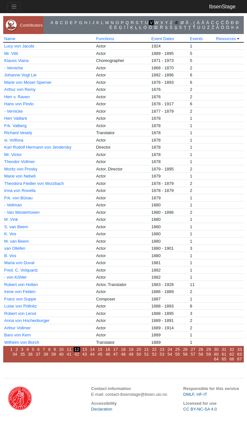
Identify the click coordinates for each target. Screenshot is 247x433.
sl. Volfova (13, 140)
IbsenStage (222, 6)
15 (100, 349)
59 (208, 354)
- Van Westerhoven (22, 212)
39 (53, 354)
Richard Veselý (18, 132)
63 (239, 354)
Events (196, 38)
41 (69, 354)
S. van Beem (16, 226)
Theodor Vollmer (19, 161)
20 (138, 349)
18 (123, 349)
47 (115, 354)
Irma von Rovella (20, 190)
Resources (226, 38)
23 (162, 349)
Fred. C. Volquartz (21, 270)
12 (77, 349)
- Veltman (13, 205)
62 (231, 354)
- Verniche (13, 67)
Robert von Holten (21, 284)
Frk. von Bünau (18, 197)
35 (22, 354)
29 (208, 349)
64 (216, 359)
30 (216, 349)
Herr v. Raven (17, 96)
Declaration (101, 409)
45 (100, 354)
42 (77, 354)
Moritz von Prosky (20, 169)
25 (177, 349)
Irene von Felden (20, 291)
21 (146, 349)
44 (92, 354)
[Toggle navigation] (14, 6)
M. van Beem (16, 241)
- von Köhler (15, 277)
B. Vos (10, 255)
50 (138, 354)
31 (224, 349)
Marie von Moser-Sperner (27, 82)
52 (154, 354)
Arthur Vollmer (17, 327)
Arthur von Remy (20, 89)
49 (131, 354)
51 (146, 354)
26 (185, 349)
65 (224, 359)
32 (231, 349)
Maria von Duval (19, 262)
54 (170, 354)
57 (193, 354)
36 (30, 354)
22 (154, 349)
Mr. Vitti (11, 53)
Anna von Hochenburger (27, 320)
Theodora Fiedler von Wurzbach (34, 183)
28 (200, 349)
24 (170, 349)
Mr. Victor (13, 154)
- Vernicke (13, 111)
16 (107, 349)
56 (185, 354)
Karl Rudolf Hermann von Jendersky (37, 147)
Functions (105, 38)
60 (216, 354)
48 (123, 354)
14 (92, 349)
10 (61, 349)
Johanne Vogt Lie (20, 75)
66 (231, 359)
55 (177, 354)
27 (193, 349)
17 (115, 349)
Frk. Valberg (15, 125)
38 (45, 354)
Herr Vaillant (15, 118)
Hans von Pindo (19, 103)
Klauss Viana (16, 60)
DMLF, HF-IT (195, 394)
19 (131, 349)
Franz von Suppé (20, 299)
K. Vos (10, 233)
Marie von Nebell (20, 176)
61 (224, 354)
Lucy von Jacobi (19, 46)
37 (38, 354)
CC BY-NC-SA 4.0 (200, 409)
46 (107, 354)
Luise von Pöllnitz (20, 306)
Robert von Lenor (20, 313)
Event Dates (162, 38)
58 (200, 354)
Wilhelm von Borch (21, 342)
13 (84, 349)
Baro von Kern (17, 335)
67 (239, 359)
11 (69, 349)
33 (239, 349)
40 (61, 354)
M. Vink (11, 219)
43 (84, 354)
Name (9, 38)
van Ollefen (14, 248)
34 (15, 354)
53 (162, 354)
